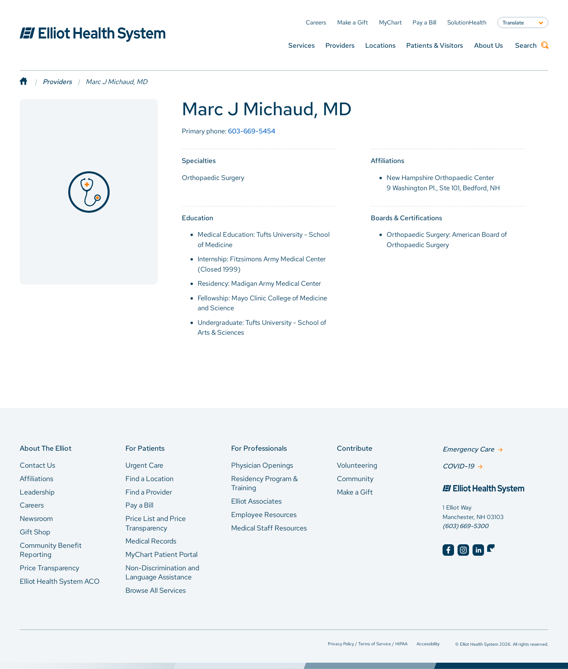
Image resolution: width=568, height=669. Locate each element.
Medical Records (150, 540)
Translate (513, 22)
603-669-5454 (251, 131)
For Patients (144, 448)
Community (355, 478)
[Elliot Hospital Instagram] (463, 549)
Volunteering (357, 465)
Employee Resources (264, 514)
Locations (380, 45)
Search (531, 45)
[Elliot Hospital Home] (495, 489)
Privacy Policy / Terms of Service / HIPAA (367, 644)
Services (301, 45)
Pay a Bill (139, 505)
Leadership (37, 492)
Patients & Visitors (434, 45)
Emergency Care (468, 448)
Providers (340, 45)
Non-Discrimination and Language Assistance (162, 572)
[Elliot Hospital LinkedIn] (478, 549)
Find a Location (149, 478)
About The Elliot (45, 448)
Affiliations (36, 478)
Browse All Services (155, 590)
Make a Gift (355, 492)
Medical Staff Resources (269, 527)
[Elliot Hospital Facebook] (448, 549)
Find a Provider (148, 492)
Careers (32, 505)
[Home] (31, 81)
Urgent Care (144, 465)
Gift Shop (35, 531)
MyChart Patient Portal (161, 554)
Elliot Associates (256, 501)
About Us (488, 45)
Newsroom (36, 518)
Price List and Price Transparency (155, 523)
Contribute (354, 448)
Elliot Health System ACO (60, 581)
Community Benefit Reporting (51, 550)
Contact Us (37, 465)
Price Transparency (49, 567)
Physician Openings (262, 465)
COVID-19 (458, 465)
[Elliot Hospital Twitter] (493, 549)
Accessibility (428, 644)
